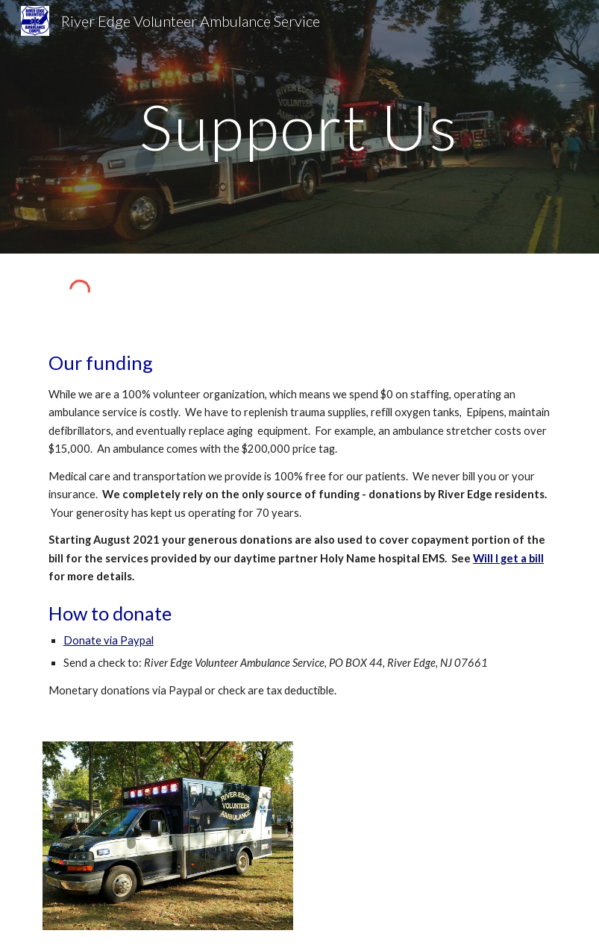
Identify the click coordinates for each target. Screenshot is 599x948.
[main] (300, 126)
